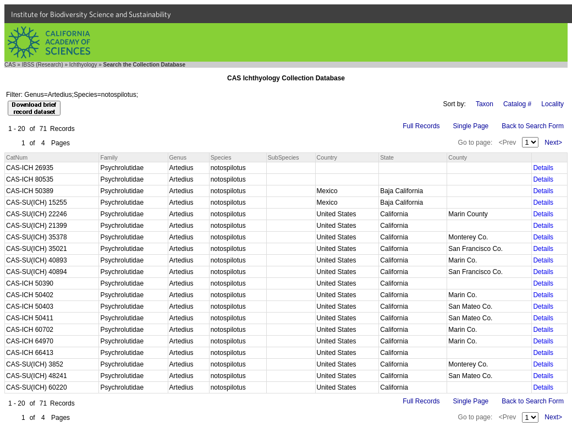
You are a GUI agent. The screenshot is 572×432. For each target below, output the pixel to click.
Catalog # (517, 104)
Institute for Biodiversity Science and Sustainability (91, 14)
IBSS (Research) (42, 65)
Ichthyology (83, 65)
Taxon (484, 104)
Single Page (471, 126)
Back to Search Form (533, 126)
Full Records (421, 126)
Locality (552, 104)
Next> (553, 142)
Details (543, 168)
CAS (10, 65)
